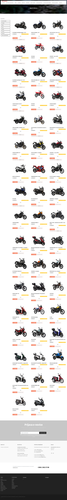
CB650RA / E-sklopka (35, 271)
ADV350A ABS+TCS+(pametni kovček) (57, 127)
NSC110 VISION (15, 408)
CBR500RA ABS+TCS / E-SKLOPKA (56, 247)
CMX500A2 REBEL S (34, 222)
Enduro (3, 29)
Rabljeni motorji (3, 487)
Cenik (1, 481)
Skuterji (3, 33)
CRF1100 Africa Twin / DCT (55, 32)
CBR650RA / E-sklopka (54, 198)
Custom (3, 31)
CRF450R (33, 103)
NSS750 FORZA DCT (16, 176)
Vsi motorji (13, 488)
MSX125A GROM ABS (53, 363)
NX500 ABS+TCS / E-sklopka (55, 271)
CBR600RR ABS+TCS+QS (35, 176)
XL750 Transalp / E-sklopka (55, 176)
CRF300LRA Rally (34, 317)
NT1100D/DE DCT (34, 198)
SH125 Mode (52, 385)
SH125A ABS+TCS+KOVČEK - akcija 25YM (38, 363)
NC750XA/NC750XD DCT (17, 271)
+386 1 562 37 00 (39, 449)
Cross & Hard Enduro (5, 35)
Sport (3, 27)
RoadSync (2, 484)
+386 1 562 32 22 (38, 452)
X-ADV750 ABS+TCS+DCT (17, 103)
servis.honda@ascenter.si (42, 457)
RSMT (26, 496)
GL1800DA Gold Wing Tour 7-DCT (19, 80)
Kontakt (2, 490)
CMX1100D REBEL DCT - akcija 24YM (38, 80)
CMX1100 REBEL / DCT (35, 32)
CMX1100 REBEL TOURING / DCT (19, 127)
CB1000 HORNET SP (16, 152)
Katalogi (2, 483)
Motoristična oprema (4, 488)
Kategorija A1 (14, 487)
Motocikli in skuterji (3, 480)
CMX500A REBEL (16, 222)
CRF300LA (52, 293)
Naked (13, 480)
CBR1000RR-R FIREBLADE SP (55, 80)
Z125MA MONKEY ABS (35, 385)
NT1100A (14, 198)
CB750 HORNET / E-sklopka (36, 152)
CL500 (51, 317)
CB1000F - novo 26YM (54, 56)
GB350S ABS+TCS (16, 293)
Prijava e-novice (43, 432)
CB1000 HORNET (53, 103)
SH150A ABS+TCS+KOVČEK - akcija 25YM (20, 363)
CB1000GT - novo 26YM (54, 152)
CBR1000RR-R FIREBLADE (17, 56)
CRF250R (33, 56)
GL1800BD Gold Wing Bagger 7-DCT (19, 32)
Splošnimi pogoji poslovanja (32, 434)
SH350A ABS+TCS (16, 317)
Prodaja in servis (3, 489)
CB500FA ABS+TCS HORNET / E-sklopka (20, 247)
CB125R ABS (33, 339)
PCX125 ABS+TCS (34, 408)
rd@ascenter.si (42, 455)
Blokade (2, 482)
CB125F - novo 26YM (16, 339)
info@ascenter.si (41, 454)
